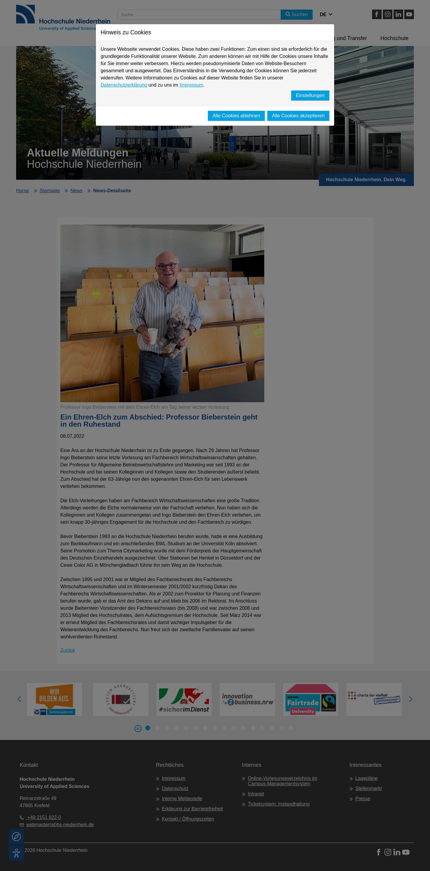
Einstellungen (310, 95)
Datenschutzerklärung (124, 84)
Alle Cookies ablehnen (236, 115)
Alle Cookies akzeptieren (298, 115)
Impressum (191, 84)
